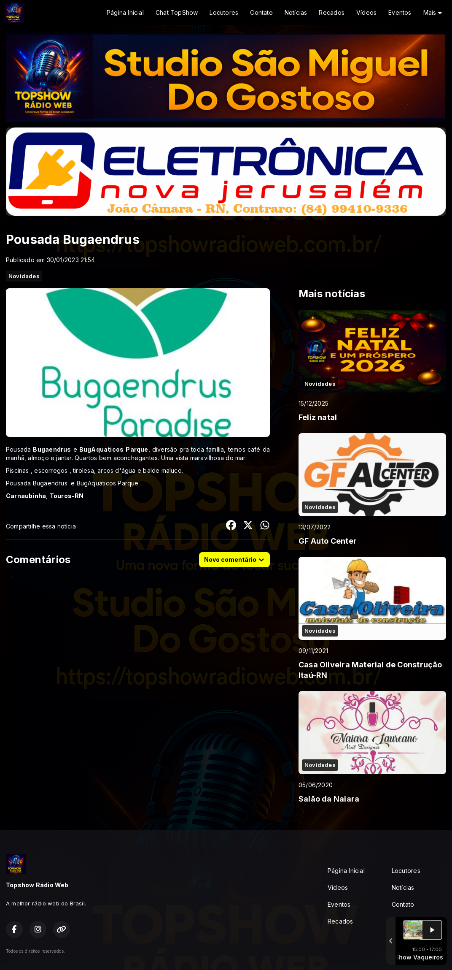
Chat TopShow (177, 12)
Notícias (296, 12)
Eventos (399, 12)
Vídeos (366, 12)
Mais (432, 12)
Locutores (224, 12)
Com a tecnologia (416, 951)
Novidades (24, 276)
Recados (331, 12)
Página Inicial (125, 12)
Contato (261, 12)
